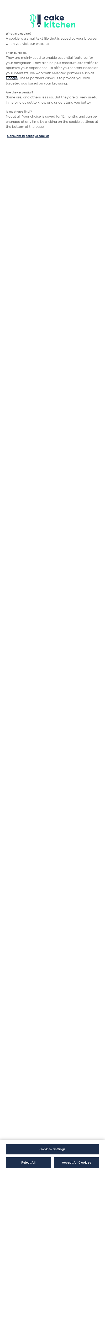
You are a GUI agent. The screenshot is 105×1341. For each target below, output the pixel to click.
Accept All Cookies (76, 1162)
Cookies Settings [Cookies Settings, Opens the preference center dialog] (52, 1149)
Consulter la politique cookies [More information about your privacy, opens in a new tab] (28, 136)
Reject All (28, 1162)
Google (12, 78)
